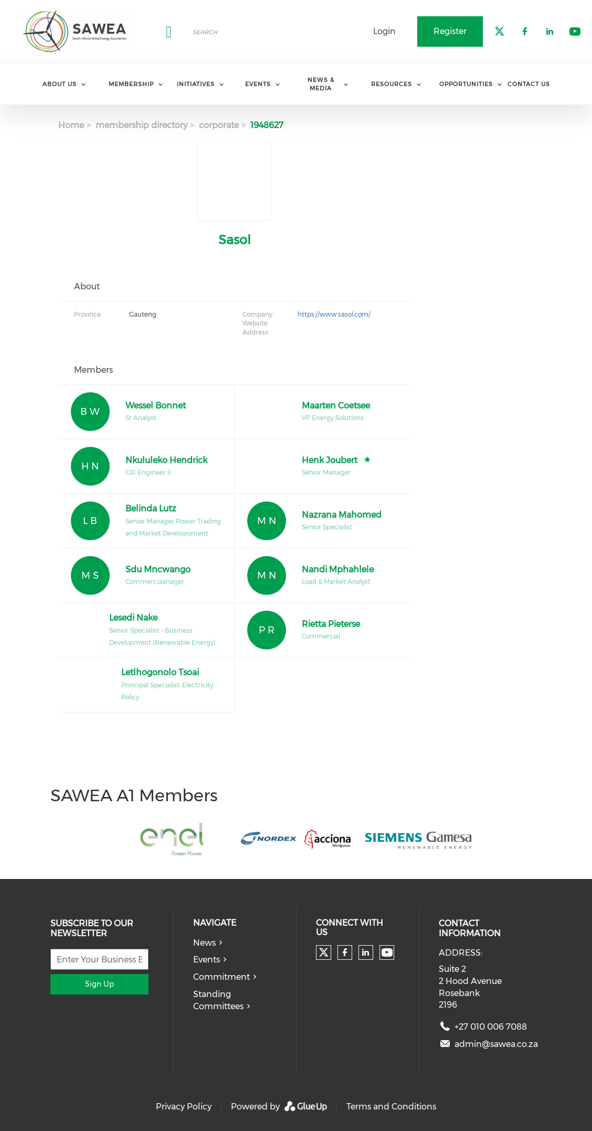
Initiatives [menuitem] (196, 84)
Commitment (221, 977)
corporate (219, 125)
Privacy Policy (184, 1107)
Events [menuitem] (258, 84)
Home (71, 125)
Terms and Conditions (391, 1107)
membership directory (141, 125)
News (204, 943)
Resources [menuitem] (391, 84)
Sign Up (99, 984)
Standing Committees (218, 1000)
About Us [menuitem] (60, 84)
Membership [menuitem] (131, 84)
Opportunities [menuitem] (466, 84)
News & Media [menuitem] (321, 83)
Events (206, 960)
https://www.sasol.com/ (334, 314)
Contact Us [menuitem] (529, 84)
